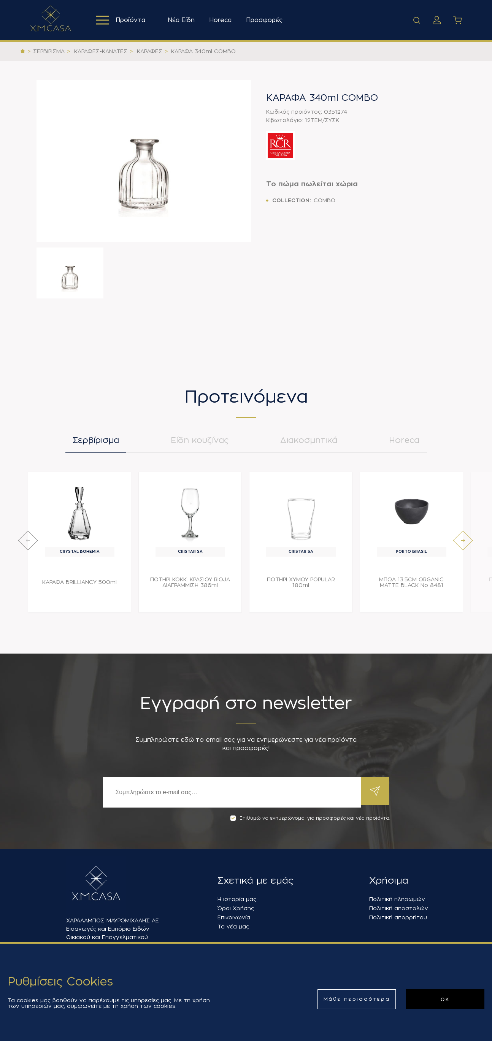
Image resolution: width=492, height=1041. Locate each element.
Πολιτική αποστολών (398, 908)
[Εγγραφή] (231, 792)
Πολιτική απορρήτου (398, 917)
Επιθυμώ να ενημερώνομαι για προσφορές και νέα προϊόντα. (310, 818)
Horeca (222, 20)
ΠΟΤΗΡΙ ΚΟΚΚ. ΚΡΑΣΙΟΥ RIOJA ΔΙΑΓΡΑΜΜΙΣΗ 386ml (190, 585)
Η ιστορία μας (236, 899)
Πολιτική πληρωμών (397, 899)
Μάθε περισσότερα (357, 999)
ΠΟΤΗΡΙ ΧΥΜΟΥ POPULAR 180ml (301, 585)
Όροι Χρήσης (235, 908)
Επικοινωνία (233, 917)
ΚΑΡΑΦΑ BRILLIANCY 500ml (79, 585)
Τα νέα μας (233, 926)
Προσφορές (266, 20)
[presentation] (28, 543)
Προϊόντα (121, 20)
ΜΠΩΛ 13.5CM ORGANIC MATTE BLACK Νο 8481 (411, 585)
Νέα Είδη (183, 20)
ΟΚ (445, 999)
